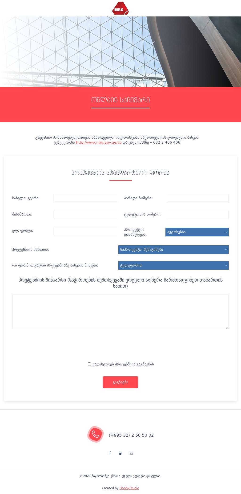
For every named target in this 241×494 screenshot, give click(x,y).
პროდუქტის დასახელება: (135, 232)
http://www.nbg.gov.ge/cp (99, 142)
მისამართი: (22, 214)
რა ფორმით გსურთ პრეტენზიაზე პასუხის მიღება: (55, 265)
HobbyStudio (129, 488)
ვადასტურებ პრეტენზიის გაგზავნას (121, 364)
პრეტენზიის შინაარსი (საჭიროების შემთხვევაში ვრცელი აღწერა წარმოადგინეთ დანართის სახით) (121, 283)
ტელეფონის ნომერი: (142, 214)
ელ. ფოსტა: (22, 230)
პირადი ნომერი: (138, 198)
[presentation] (120, 346)
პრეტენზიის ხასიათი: (30, 249)
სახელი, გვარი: (26, 198)
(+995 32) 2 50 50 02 (131, 435)
